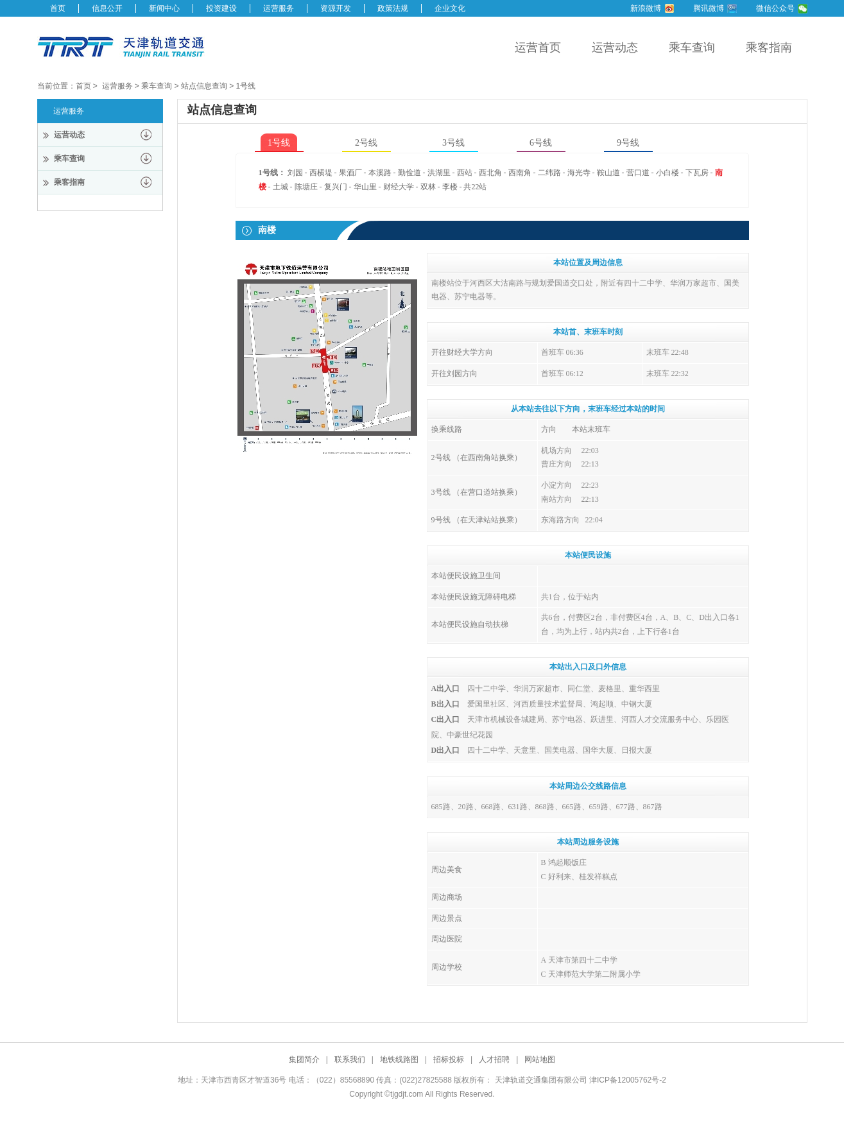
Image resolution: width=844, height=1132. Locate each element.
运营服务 (278, 8)
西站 (464, 172)
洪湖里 (439, 172)
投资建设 (221, 8)
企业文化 (450, 8)
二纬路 (549, 172)
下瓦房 (697, 172)
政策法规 (392, 8)
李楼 (450, 186)
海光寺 (578, 172)
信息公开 (107, 8)
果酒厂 (350, 172)
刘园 (295, 172)
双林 (428, 186)
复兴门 (335, 186)
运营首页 (538, 47)
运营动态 (615, 47)
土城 (280, 186)
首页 (57, 8)
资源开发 (335, 8)
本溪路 (380, 172)
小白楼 (667, 172)
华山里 (365, 186)
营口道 (638, 172)
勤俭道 (409, 172)
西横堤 (320, 172)
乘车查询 (692, 47)
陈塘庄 (306, 186)
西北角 (490, 172)
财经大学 (398, 186)
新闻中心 (164, 8)
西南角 (519, 172)
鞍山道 (608, 172)
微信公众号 (775, 8)
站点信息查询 (204, 85)
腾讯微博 (708, 8)
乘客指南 (769, 47)
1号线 (246, 85)
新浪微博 (645, 8)
